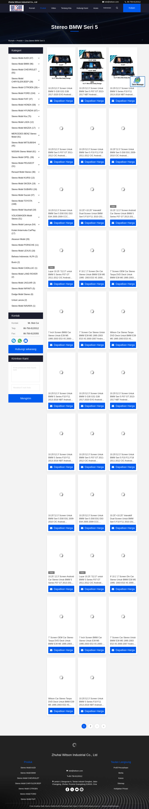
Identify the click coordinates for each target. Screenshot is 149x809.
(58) (24, 105)
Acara (93, 8)
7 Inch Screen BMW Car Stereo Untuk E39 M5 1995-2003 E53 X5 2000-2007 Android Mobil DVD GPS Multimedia (60, 338)
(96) (22, 64)
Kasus (120, 778)
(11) (25, 245)
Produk (41, 8)
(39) (22, 80)
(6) (22, 294)
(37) (22, 99)
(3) (24, 283)
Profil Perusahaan (121, 768)
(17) (24, 128)
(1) (24, 268)
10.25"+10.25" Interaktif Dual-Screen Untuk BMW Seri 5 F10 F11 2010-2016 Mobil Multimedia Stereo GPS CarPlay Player (91, 216)
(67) (25, 110)
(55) (24, 71)
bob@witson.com (110, 2)
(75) (21, 116)
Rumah (29, 8)
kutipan (131, 8)
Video (51, 8)
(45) (24, 144)
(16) (24, 189)
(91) (24, 135)
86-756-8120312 (132, 2)
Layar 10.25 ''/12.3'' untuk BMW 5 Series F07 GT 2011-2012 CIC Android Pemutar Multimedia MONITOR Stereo (60, 277)
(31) (23, 164)
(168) (22, 202)
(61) (24, 151)
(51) (22, 217)
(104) (23, 93)
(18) (24, 210)
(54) (24, 224)
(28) (25, 87)
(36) (23, 172)
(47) (22, 58)
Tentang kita (64, 8)
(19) (24, 183)
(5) (23, 288)
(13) (23, 178)
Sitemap (121, 783)
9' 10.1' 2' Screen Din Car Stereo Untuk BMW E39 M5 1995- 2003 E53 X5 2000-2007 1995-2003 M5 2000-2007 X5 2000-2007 (92, 277)
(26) (21, 239)
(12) (23, 122)
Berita (120, 773)
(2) (25, 256)
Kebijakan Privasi (121, 789)
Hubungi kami (80, 8)
